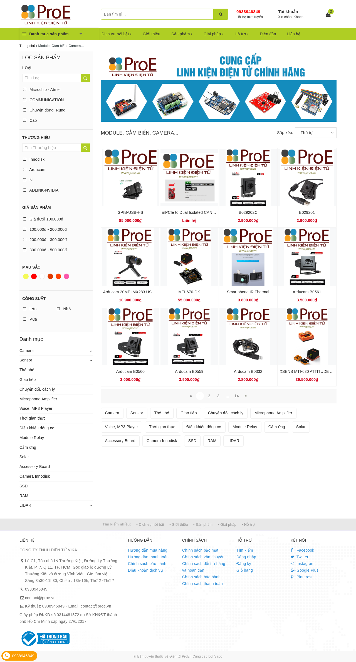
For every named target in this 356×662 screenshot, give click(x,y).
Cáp (30, 120)
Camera (26, 350)
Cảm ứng (27, 447)
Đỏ (34, 276)
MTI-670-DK (189, 292)
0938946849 (248, 11)
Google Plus (304, 570)
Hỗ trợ (242, 34)
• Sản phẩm (202, 524)
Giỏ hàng (244, 570)
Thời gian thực (32, 418)
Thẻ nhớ (27, 370)
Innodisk (33, 159)
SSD (23, 486)
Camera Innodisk (34, 476)
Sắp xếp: (285, 132)
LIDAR (25, 505)
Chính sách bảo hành (147, 563)
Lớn (29, 309)
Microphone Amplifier (38, 399)
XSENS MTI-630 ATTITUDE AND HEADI (315, 371)
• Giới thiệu (178, 524)
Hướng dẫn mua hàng (147, 550)
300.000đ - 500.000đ (45, 250)
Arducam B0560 (130, 371)
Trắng (42, 276)
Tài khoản (288, 11)
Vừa (30, 319)
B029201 (307, 212)
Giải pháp (214, 34)
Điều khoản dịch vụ (145, 570)
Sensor (25, 360)
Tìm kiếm (244, 550)
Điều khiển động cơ (37, 428)
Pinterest (302, 577)
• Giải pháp (227, 524)
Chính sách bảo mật (200, 550)
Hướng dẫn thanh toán (148, 557)
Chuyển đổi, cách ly (37, 389)
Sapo (218, 656)
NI (28, 180)
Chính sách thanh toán (202, 583)
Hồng (66, 276)
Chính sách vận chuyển (203, 557)
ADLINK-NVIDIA (41, 190)
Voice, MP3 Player (36, 408)
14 (236, 396)
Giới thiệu (151, 34)
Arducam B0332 (248, 371)
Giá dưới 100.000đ (43, 219)
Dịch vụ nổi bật (117, 34)
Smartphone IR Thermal (248, 292)
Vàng (26, 276)
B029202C (248, 212)
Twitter (299, 557)
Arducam (34, 169)
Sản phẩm (181, 34)
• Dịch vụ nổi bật (150, 524)
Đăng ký (243, 563)
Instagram (303, 563)
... (227, 396)
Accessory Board (34, 466)
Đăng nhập (246, 557)
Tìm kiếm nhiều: (117, 524)
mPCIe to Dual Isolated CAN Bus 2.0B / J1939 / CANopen (213, 212)
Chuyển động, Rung (44, 110)
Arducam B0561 (307, 292)
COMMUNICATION (43, 100)
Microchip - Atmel (42, 89)
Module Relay (31, 437)
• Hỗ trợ (248, 524)
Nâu (50, 276)
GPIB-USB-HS (131, 212)
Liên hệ (294, 34)
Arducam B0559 (189, 371)
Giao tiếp (27, 379)
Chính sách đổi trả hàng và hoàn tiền (203, 566)
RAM (23, 496)
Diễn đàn (268, 34)
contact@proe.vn (40, 598)
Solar (24, 457)
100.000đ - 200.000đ (45, 229)
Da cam (58, 276)
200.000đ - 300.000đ (45, 239)
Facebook (302, 550)
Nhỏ (64, 309)
